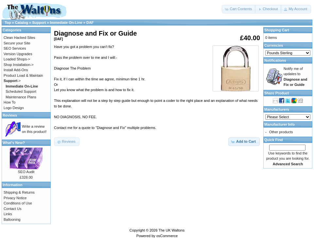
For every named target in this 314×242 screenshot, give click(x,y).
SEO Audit (26, 172)
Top (8, 22)
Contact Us (12, 209)
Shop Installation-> (18, 65)
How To (9, 102)
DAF (90, 22)
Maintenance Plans (21, 97)
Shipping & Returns (19, 192)
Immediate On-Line (66, 22)
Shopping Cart (276, 30)
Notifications (275, 60)
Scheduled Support (21, 91)
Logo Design (14, 108)
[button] (239, 9)
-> (12, 81)
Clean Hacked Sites (19, 38)
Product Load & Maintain (23, 75)
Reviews (10, 115)
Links (8, 214)
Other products (281, 132)
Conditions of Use (18, 203)
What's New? (14, 143)
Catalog (21, 22)
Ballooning (12, 219)
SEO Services (15, 48)
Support (39, 22)
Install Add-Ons (16, 70)
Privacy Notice (15, 198)
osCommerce (167, 236)
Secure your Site (17, 43)
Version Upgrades (18, 54)
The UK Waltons (171, 230)
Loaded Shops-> (17, 59)
